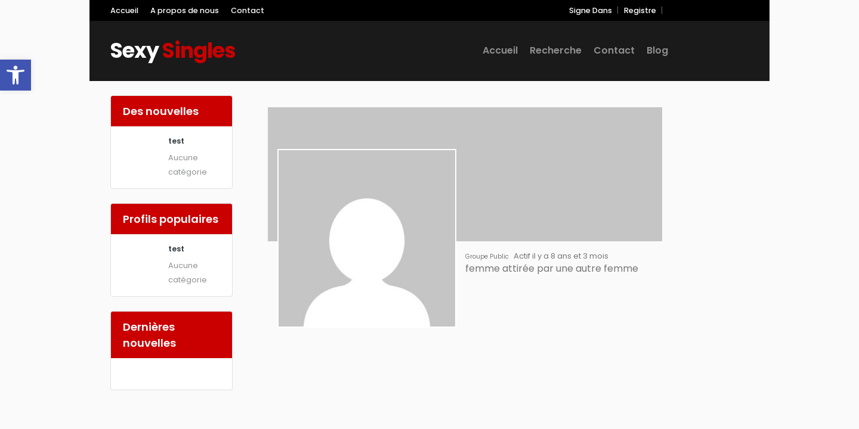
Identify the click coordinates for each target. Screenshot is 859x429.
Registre (640, 10)
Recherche (556, 50)
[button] (15, 75)
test (176, 141)
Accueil (124, 10)
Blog (657, 50)
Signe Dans (590, 10)
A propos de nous (184, 10)
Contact (247, 10)
